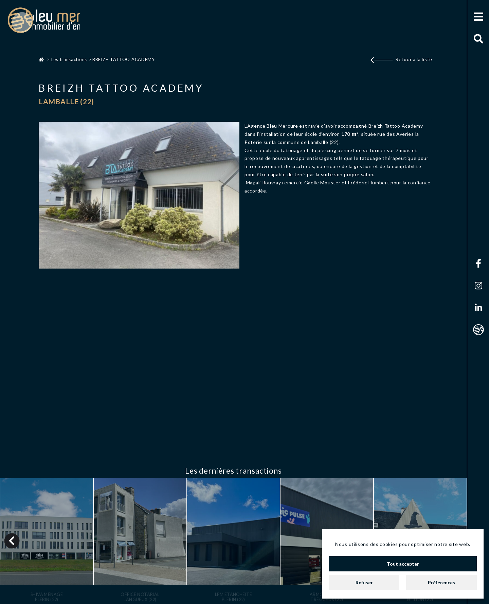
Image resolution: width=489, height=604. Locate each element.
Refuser (364, 582)
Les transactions (69, 59)
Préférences (441, 582)
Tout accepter (403, 564)
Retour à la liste (413, 59)
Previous (12, 538)
